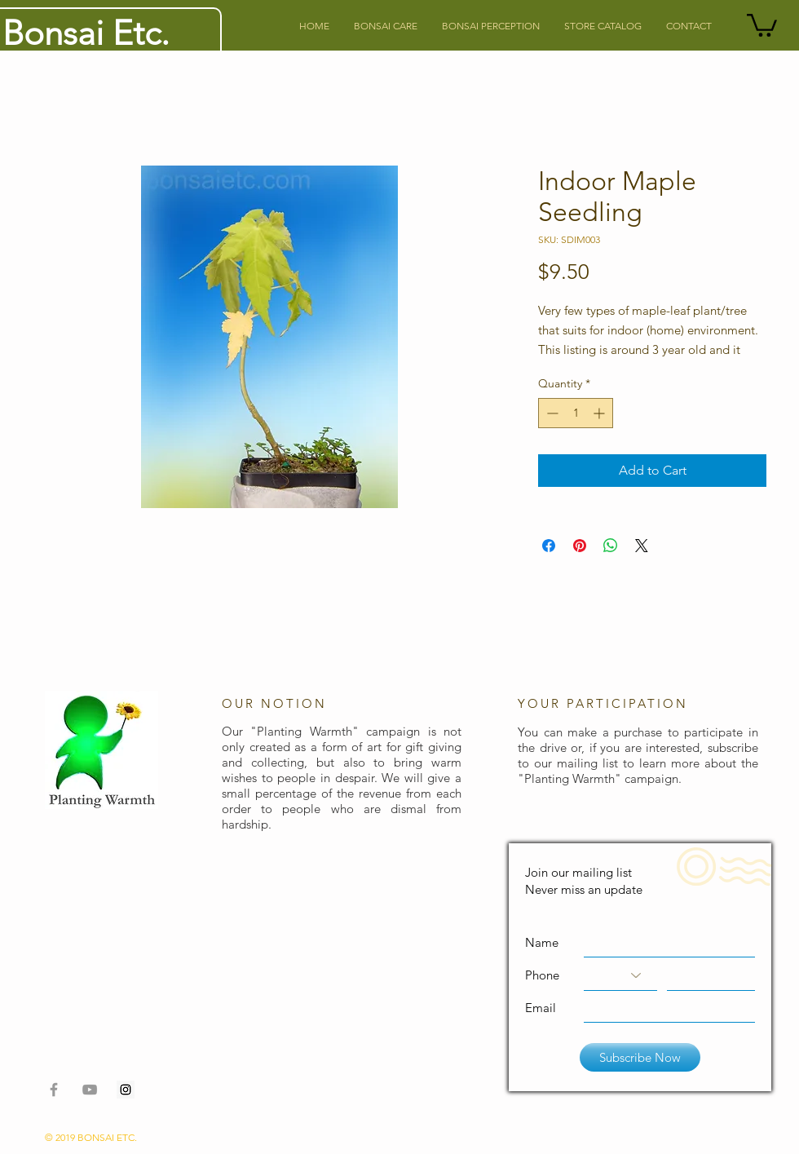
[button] (762, 24)
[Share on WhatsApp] (610, 545)
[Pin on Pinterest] (579, 545)
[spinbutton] (575, 413)
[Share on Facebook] (548, 545)
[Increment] (600, 413)
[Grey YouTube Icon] (90, 1090)
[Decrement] (551, 413)
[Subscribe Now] (640, 1057)
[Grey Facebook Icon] (54, 1090)
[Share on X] (641, 545)
